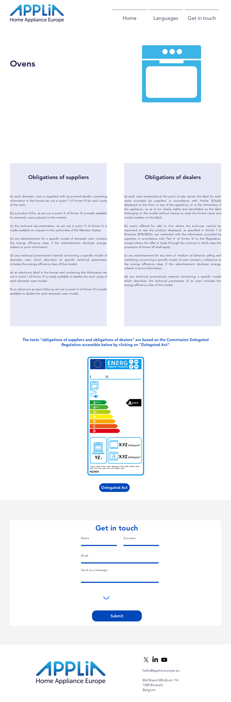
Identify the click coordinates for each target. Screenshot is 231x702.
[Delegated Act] (114, 487)
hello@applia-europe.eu (161, 670)
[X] (146, 659)
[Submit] (117, 615)
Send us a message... (95, 569)
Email (84, 555)
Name (85, 538)
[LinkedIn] (155, 659)
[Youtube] (164, 659)
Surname (129, 538)
